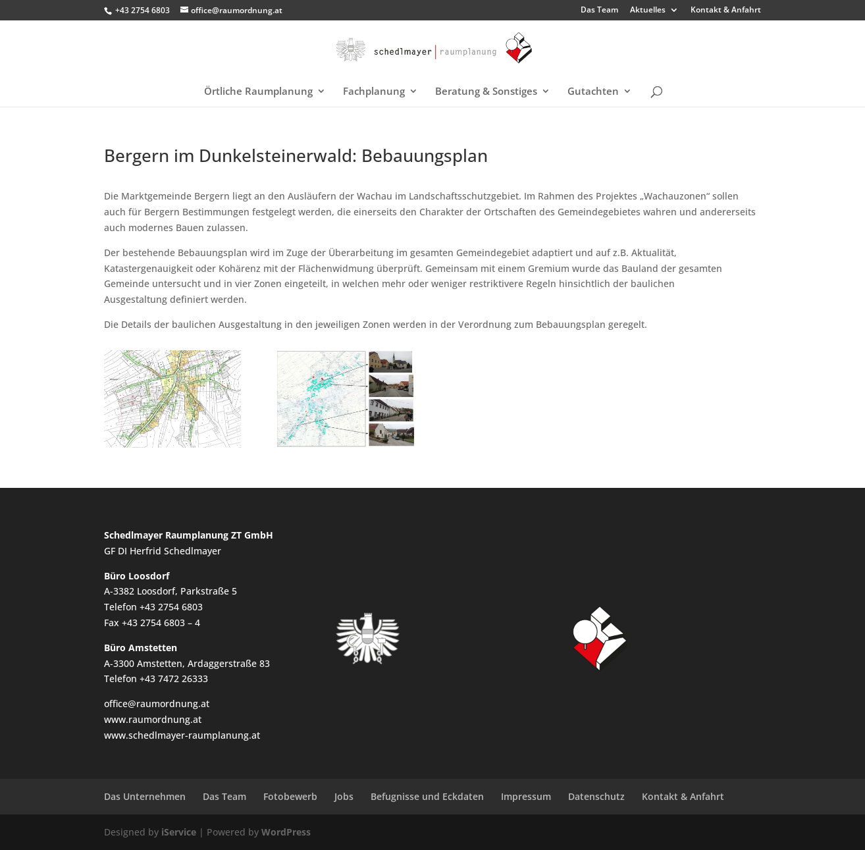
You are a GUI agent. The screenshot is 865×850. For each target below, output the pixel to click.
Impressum (526, 796)
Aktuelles (648, 10)
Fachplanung (374, 91)
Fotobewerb (290, 796)
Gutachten (593, 91)
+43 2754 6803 (142, 10)
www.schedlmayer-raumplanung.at (182, 735)
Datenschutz (596, 796)
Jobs (344, 796)
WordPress (286, 832)
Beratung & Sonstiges (486, 91)
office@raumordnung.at (156, 703)
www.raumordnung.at (152, 719)
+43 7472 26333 (174, 678)
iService (178, 832)
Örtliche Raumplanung (258, 91)
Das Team (599, 10)
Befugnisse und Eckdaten (427, 796)
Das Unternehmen (145, 796)
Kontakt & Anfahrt (726, 10)
